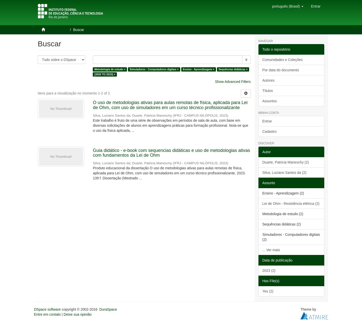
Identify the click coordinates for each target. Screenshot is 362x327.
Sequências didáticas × (233, 69)
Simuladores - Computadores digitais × (154, 69)
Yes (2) (268, 291)
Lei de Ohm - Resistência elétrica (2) (291, 204)
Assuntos (269, 101)
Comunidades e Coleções (282, 60)
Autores (268, 80)
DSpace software (47, 309)
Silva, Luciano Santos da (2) (284, 173)
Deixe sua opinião (78, 314)
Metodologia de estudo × (110, 69)
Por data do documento (280, 70)
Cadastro (269, 131)
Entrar (267, 121)
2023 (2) (269, 271)
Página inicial (57, 30)
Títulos (267, 91)
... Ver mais (271, 250)
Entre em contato (47, 314)
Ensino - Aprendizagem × (198, 69)
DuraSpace (108, 309)
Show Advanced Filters (233, 82)
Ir (246, 60)
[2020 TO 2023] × (105, 74)
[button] (287, 6)
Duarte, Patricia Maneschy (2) (285, 162)
